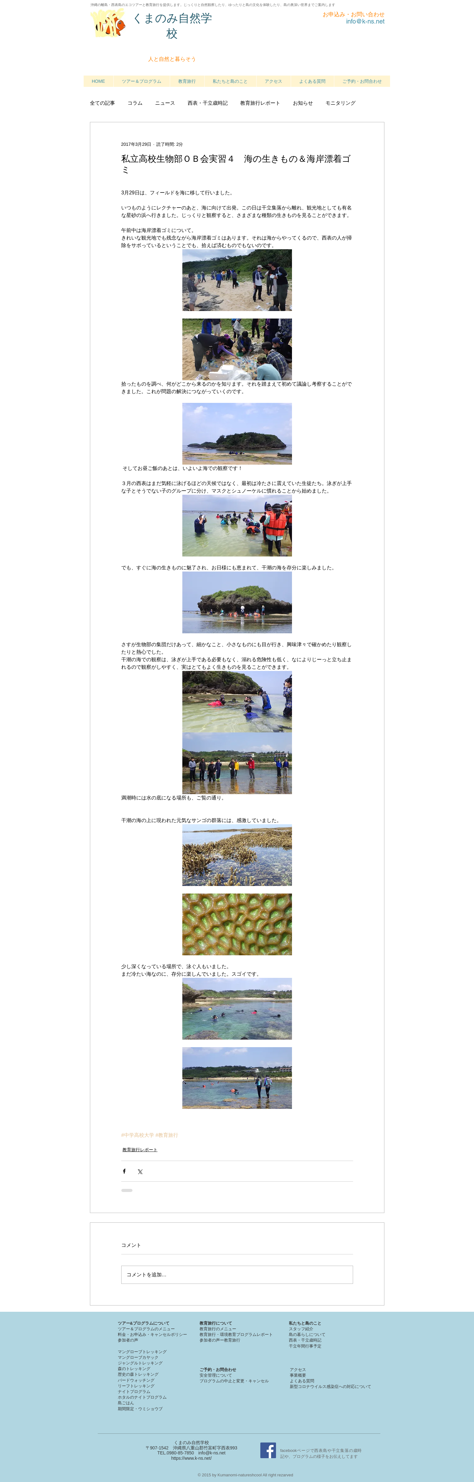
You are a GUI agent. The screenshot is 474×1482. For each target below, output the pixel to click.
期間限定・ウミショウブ (140, 1408)
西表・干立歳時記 (208, 103)
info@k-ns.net (212, 1452)
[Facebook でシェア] (124, 1171)
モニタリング (341, 103)
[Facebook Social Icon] (268, 1450)
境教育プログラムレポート (248, 1334)
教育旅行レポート (260, 103)
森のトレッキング (134, 1368)
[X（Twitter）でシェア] (140, 1171)
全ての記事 (102, 103)
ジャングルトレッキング (140, 1363)
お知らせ (303, 103)
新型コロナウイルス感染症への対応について (330, 1386)
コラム (135, 103)
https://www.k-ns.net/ (191, 1458)
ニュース (165, 103)
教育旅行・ (210, 1334)
